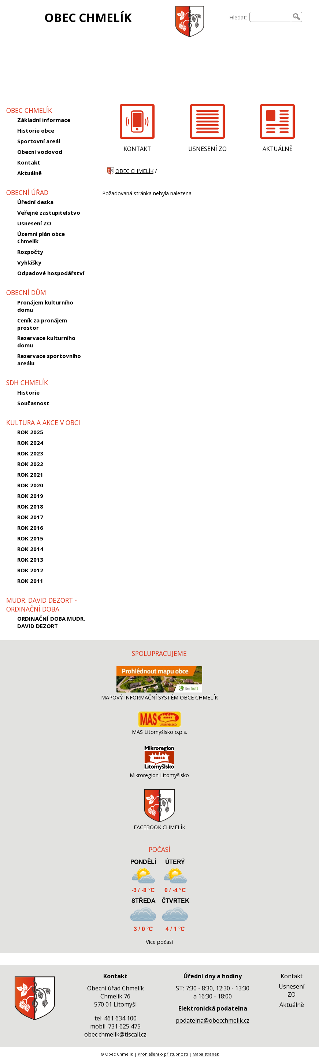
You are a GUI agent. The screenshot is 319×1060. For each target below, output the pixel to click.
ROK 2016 (30, 527)
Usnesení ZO (34, 223)
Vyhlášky (29, 262)
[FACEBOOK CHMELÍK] (159, 820)
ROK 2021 (30, 474)
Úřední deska (35, 202)
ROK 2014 (30, 549)
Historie (28, 392)
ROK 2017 (30, 517)
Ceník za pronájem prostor (42, 324)
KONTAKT (137, 149)
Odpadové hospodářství (50, 273)
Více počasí (159, 941)
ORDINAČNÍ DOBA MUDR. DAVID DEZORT (51, 622)
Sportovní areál (38, 141)
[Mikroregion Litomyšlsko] (159, 768)
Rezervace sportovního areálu (49, 359)
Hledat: (238, 17)
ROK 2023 (30, 453)
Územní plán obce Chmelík (41, 237)
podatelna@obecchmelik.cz (212, 1020)
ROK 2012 (30, 570)
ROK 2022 (30, 464)
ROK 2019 (30, 495)
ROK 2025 (30, 432)
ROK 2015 (30, 538)
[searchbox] (270, 17)
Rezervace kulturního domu (46, 341)
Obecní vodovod (39, 151)
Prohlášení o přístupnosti (163, 1054)
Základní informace (43, 119)
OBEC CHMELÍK (87, 17)
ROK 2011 (30, 580)
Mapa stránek (206, 1054)
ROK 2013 (30, 559)
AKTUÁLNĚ (278, 149)
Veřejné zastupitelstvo (48, 212)
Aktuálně (29, 173)
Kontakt (28, 162)
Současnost (33, 403)
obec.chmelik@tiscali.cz (115, 1034)
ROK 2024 (30, 442)
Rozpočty (30, 251)
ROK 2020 (30, 485)
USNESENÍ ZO (207, 149)
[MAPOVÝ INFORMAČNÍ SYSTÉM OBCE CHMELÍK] (159, 690)
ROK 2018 (30, 506)
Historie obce (35, 130)
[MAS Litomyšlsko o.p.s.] (159, 724)
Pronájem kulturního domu (45, 306)
